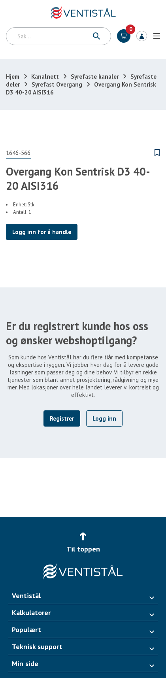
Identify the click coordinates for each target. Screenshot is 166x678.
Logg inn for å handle (41, 232)
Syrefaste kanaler (95, 76)
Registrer (62, 418)
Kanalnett (45, 76)
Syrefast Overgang (57, 84)
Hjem (12, 76)
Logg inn (141, 36)
